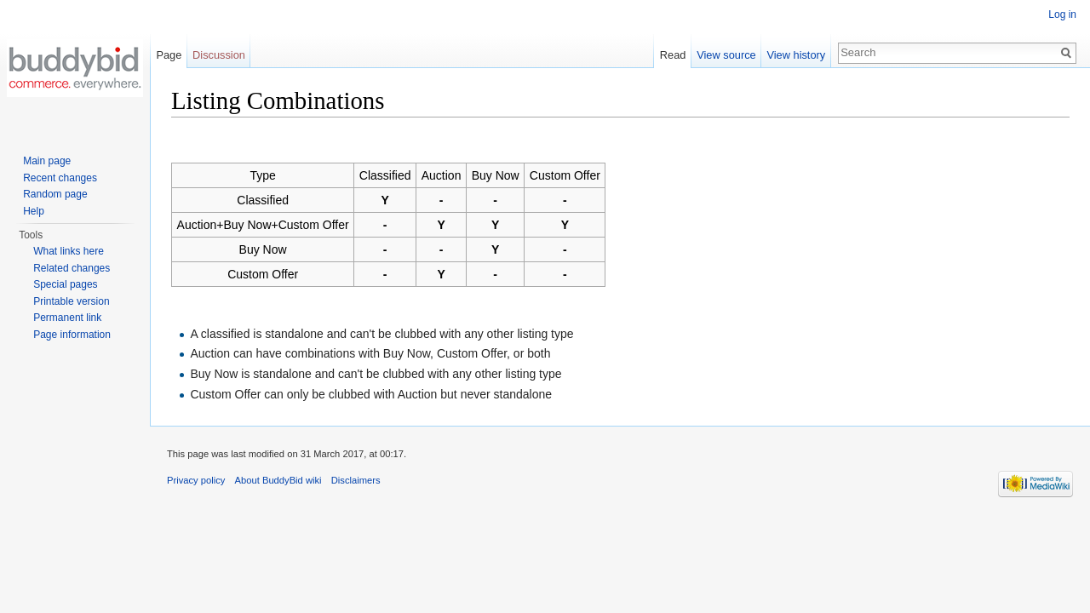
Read (673, 55)
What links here (68, 251)
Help (33, 211)
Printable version (71, 301)
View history (795, 55)
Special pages (65, 284)
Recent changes (60, 178)
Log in (1062, 14)
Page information (72, 335)
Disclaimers (356, 480)
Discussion (218, 55)
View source (726, 55)
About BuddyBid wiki (278, 480)
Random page (55, 194)
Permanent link (67, 318)
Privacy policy (196, 480)
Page (168, 55)
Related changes (71, 268)
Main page (47, 161)
